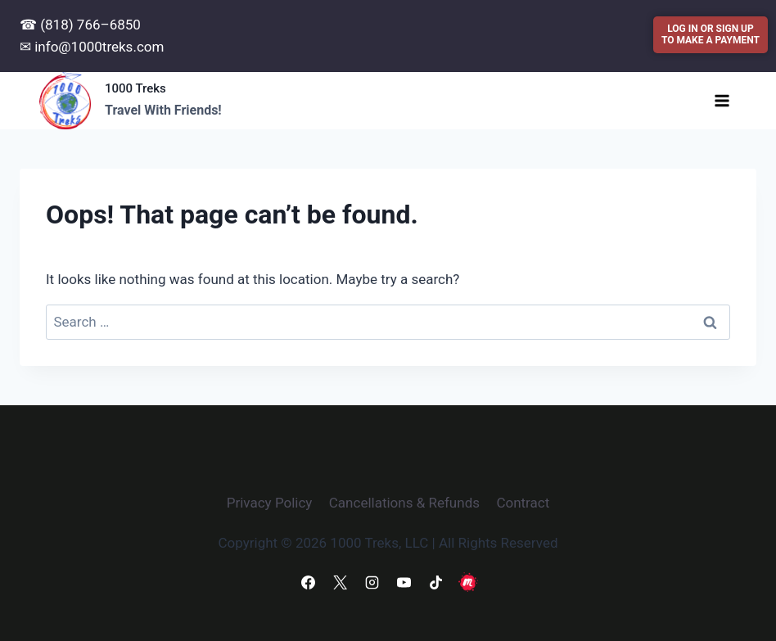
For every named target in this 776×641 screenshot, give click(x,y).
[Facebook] (308, 582)
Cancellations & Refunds (404, 502)
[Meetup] (468, 582)
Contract (522, 502)
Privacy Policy (270, 502)
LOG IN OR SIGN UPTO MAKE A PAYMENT (710, 34)
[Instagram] (372, 582)
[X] (340, 582)
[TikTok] (436, 582)
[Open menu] (721, 100)
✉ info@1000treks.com (92, 46)
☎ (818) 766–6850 (80, 24)
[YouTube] (404, 582)
